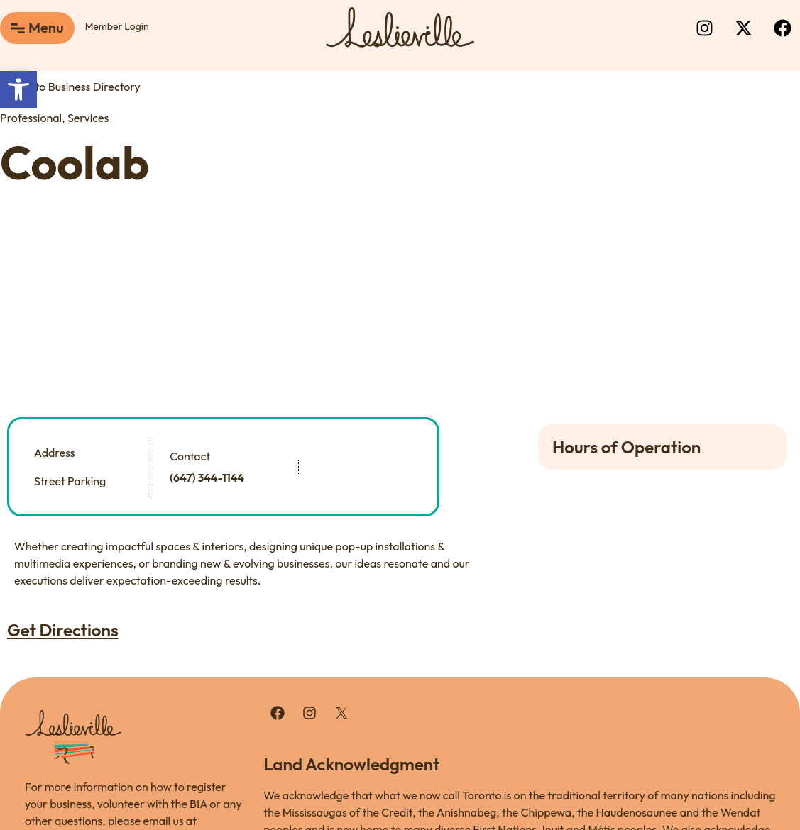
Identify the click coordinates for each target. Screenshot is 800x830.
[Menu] (18, 28)
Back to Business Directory (70, 86)
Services (88, 118)
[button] (18, 89)
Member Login (117, 26)
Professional (31, 118)
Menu (46, 27)
